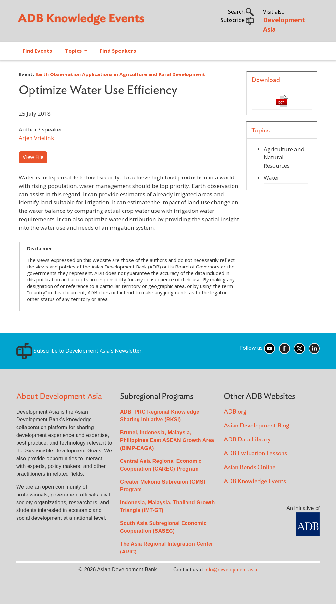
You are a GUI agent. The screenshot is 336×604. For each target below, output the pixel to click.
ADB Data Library (247, 440)
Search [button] (241, 11)
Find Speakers (118, 50)
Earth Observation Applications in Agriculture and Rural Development (120, 74)
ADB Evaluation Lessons (255, 453)
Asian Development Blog (256, 426)
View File (33, 157)
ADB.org (235, 412)
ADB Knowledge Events (255, 481)
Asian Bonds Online (250, 467)
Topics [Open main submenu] (74, 50)
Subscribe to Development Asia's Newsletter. (79, 350)
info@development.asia (230, 569)
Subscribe (237, 20)
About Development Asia (59, 397)
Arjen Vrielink (36, 138)
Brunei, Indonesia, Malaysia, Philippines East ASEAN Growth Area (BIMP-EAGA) (167, 440)
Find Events (37, 50)
